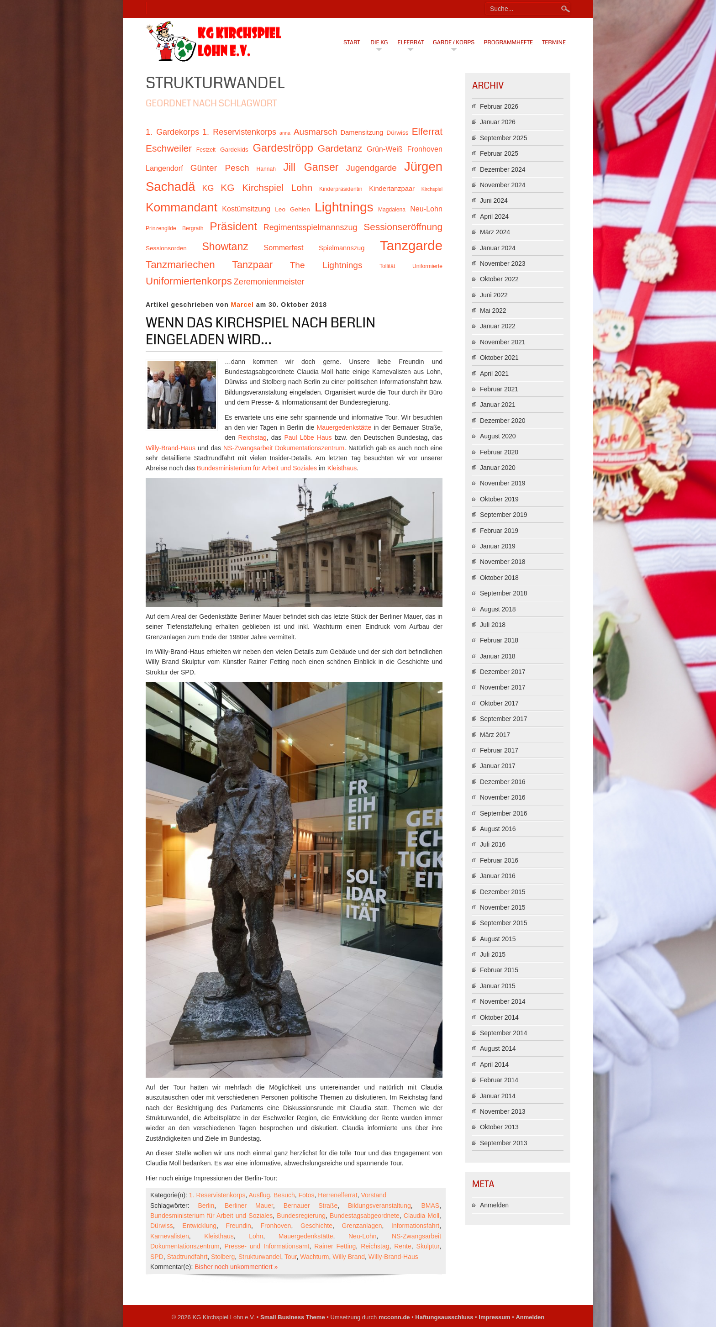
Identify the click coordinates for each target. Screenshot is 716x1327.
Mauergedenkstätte (344, 427)
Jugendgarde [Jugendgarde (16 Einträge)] (371, 168)
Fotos (307, 1195)
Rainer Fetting (335, 1246)
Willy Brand (348, 1256)
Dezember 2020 (503, 420)
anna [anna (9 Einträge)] (284, 133)
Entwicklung (199, 1225)
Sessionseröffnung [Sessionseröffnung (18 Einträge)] (402, 226)
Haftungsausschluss (444, 1317)
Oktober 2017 (499, 703)
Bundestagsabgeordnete (365, 1215)
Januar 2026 (498, 122)
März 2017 (495, 734)
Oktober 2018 (499, 577)
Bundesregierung (301, 1215)
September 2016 (503, 813)
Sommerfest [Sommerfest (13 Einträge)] (283, 247)
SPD (156, 1256)
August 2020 (498, 436)
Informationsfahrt (415, 1225)
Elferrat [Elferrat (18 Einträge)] (427, 131)
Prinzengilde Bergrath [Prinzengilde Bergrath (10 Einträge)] (174, 228)
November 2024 (503, 185)
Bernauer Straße (310, 1205)
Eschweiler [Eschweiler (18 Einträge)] (169, 148)
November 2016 (503, 797)
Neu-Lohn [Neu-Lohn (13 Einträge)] (426, 209)
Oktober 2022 (499, 279)
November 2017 (503, 687)
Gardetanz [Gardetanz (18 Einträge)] (340, 148)
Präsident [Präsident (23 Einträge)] (233, 226)
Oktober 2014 (499, 1017)
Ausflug (259, 1195)
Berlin (206, 1205)
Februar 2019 (499, 530)
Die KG (379, 42)
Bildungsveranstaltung (379, 1205)
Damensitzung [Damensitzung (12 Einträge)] (361, 132)
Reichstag (252, 437)
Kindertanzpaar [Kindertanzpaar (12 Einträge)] (392, 188)
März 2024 (495, 232)
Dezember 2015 (503, 891)
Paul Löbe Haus (308, 437)
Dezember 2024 (503, 169)
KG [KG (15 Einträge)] (208, 188)
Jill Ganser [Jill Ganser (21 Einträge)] (310, 167)
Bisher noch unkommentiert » (236, 1266)
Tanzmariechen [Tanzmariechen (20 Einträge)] (180, 264)
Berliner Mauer (249, 1205)
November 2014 (503, 1001)
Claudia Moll (421, 1215)
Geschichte (316, 1225)
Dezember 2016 (503, 781)
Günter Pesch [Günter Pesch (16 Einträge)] (219, 168)
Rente (402, 1246)
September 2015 (503, 923)
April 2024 (494, 216)
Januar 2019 (498, 546)
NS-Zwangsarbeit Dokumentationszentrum (283, 448)
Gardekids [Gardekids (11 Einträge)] (234, 149)
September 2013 (503, 1143)
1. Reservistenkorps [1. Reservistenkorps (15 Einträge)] (239, 132)
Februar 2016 (499, 860)
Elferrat (410, 42)
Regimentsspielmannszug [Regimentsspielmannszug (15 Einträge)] (310, 227)
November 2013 (503, 1111)
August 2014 (498, 1048)
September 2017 (503, 718)
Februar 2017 (499, 750)
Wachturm (314, 1256)
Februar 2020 (499, 452)
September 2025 (503, 138)
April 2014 (494, 1064)
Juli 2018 (492, 624)
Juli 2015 (492, 954)
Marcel (242, 304)
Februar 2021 (499, 389)
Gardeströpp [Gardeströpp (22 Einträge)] (283, 148)
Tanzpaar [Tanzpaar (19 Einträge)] (252, 264)
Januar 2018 (498, 656)
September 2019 (503, 514)
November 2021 (503, 342)
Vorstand (373, 1195)
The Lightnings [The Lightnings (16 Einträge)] (326, 265)
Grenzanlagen (362, 1225)
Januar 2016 (498, 875)
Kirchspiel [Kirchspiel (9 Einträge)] (431, 189)
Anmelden (494, 1205)
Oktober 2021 (499, 357)
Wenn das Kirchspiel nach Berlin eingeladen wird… (260, 331)
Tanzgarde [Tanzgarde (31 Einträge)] (411, 245)
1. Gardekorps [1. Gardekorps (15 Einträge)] (172, 132)
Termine (554, 42)
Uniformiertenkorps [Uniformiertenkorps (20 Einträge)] (189, 281)
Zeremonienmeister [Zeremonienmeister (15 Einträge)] (269, 281)
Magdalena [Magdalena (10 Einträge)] (391, 209)
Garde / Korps (453, 42)
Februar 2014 (499, 1080)
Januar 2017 (498, 765)
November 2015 (503, 907)
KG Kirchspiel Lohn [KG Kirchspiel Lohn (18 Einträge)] (266, 187)
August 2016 (498, 828)
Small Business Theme (292, 1317)
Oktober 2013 (499, 1127)
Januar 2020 (498, 467)
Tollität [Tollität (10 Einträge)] (387, 266)
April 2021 (494, 373)
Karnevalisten (169, 1236)
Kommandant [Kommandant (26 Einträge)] (181, 207)
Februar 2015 (499, 970)
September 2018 (503, 593)
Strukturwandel (259, 1256)
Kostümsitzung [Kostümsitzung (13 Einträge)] (246, 209)
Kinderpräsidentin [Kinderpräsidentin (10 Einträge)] (340, 189)
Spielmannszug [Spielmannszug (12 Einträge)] (341, 248)
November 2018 (503, 561)
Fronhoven (275, 1225)
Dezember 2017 (503, 671)
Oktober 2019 (499, 499)
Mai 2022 (493, 310)
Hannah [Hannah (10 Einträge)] (266, 169)
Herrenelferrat (337, 1195)
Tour (290, 1256)
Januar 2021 (498, 404)
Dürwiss (161, 1225)
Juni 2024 (494, 200)
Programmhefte (508, 42)
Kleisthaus (342, 468)
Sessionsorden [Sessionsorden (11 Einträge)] (166, 248)
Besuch (284, 1195)
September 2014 (503, 1033)
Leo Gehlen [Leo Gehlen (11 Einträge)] (292, 209)
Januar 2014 (498, 1096)
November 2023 (503, 263)
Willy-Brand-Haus (170, 448)
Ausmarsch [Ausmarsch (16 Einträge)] (315, 132)
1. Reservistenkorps (217, 1195)
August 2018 (498, 609)
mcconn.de (394, 1317)
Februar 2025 (499, 153)
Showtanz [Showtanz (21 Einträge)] (225, 247)
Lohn (256, 1236)
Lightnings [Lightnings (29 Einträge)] (344, 207)
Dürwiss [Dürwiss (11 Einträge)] (397, 132)
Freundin (238, 1225)
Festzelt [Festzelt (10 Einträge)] (206, 150)
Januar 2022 (498, 326)
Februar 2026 (499, 106)
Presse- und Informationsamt (267, 1246)
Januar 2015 (498, 986)
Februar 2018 (499, 640)
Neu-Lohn (362, 1236)
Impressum (494, 1317)
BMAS (430, 1205)
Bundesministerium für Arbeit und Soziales (257, 468)
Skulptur (428, 1246)
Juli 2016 (492, 844)
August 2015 (498, 939)
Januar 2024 (498, 248)
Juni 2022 (494, 295)
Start (351, 42)
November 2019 (503, 483)
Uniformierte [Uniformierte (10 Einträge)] (427, 266)
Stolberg (223, 1256)
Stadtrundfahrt (187, 1256)
